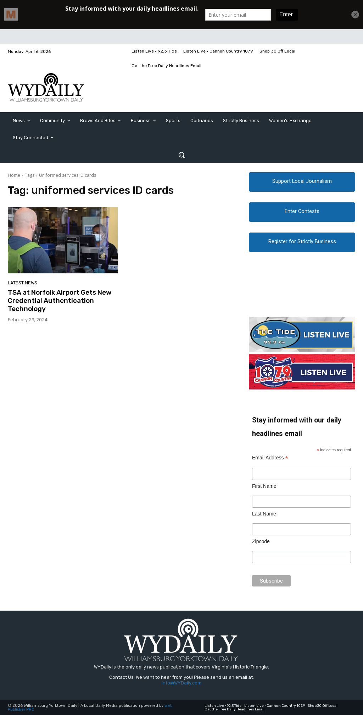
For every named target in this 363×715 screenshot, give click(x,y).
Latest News (22, 282)
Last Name (264, 514)
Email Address (270, 457)
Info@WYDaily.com (181, 683)
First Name (264, 486)
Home (14, 175)
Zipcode (261, 541)
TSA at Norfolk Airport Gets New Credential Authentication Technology (60, 300)
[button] (181, 154)
